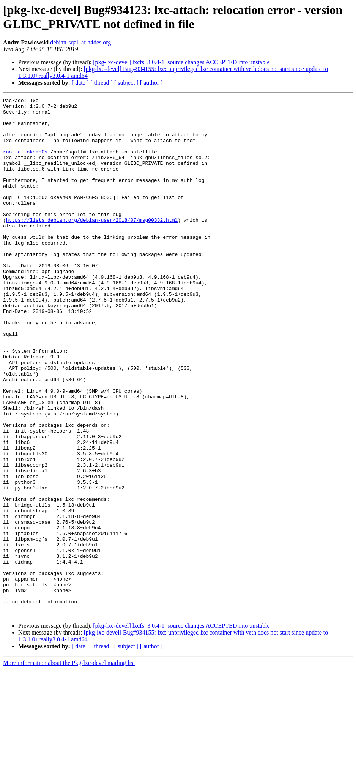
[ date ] (80, 82)
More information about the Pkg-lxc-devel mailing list (69, 765)
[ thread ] (101, 82)
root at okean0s (25, 162)
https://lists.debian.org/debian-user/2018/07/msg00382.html (92, 245)
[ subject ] (126, 82)
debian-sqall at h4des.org (80, 42)
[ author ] (151, 82)
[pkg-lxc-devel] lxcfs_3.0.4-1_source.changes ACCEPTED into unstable (181, 62)
